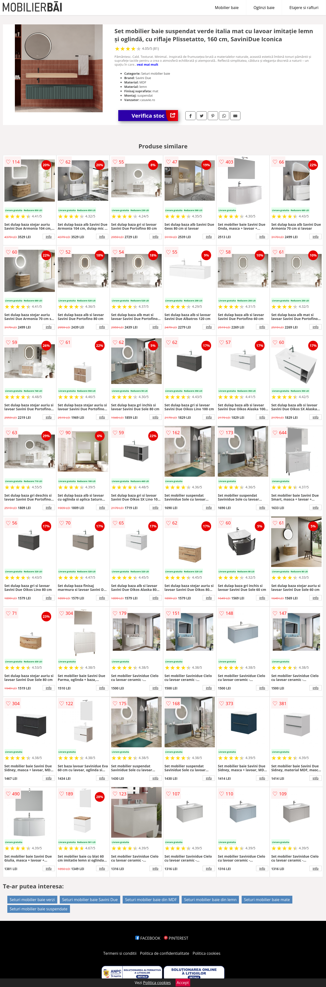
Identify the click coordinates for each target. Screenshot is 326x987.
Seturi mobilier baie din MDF (151, 899)
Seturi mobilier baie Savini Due (90, 899)
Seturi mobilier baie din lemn (210, 899)
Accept (183, 982)
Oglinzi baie (264, 7)
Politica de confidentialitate (164, 953)
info (49, 236)
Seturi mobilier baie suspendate (39, 909)
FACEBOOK (147, 938)
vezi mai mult (147, 64)
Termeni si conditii (120, 953)
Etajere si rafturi (303, 7)
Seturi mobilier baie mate (267, 899)
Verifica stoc (155, 115)
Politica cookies (206, 953)
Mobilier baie (226, 7)
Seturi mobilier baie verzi (32, 899)
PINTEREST (176, 938)
